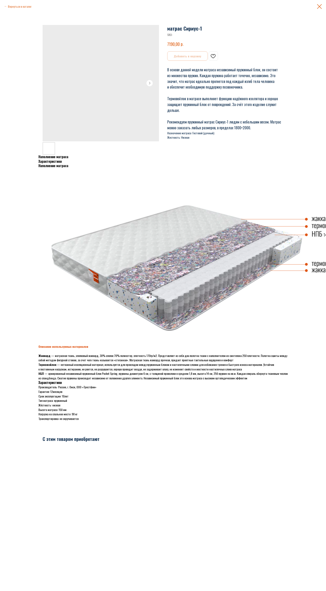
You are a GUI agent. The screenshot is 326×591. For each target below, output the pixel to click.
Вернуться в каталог (19, 6)
